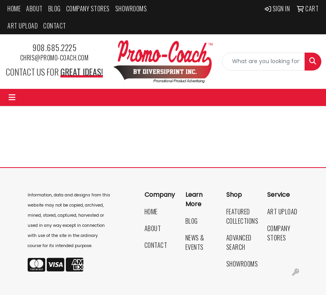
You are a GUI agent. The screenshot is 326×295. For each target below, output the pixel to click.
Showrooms (131, 8)
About (34, 8)
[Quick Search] (263, 62)
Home (14, 8)
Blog (54, 8)
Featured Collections (242, 216)
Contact (54, 25)
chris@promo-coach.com (54, 57)
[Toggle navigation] (12, 97)
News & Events (194, 242)
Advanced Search (239, 242)
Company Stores (88, 8)
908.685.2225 (54, 47)
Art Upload (22, 25)
